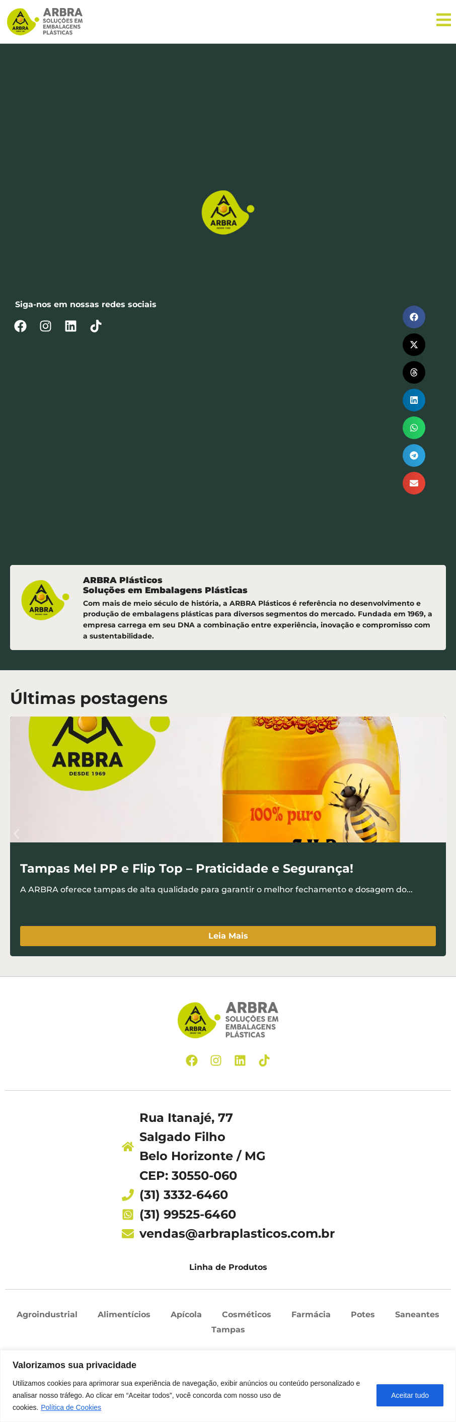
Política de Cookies (71, 1407)
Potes (363, 1317)
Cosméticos (246, 1317)
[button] (414, 319)
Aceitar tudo (410, 1395)
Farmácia (311, 1317)
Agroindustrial (47, 1317)
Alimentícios (124, 1317)
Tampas (228, 1332)
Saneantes (417, 1317)
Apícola (186, 1317)
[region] (228, 1386)
